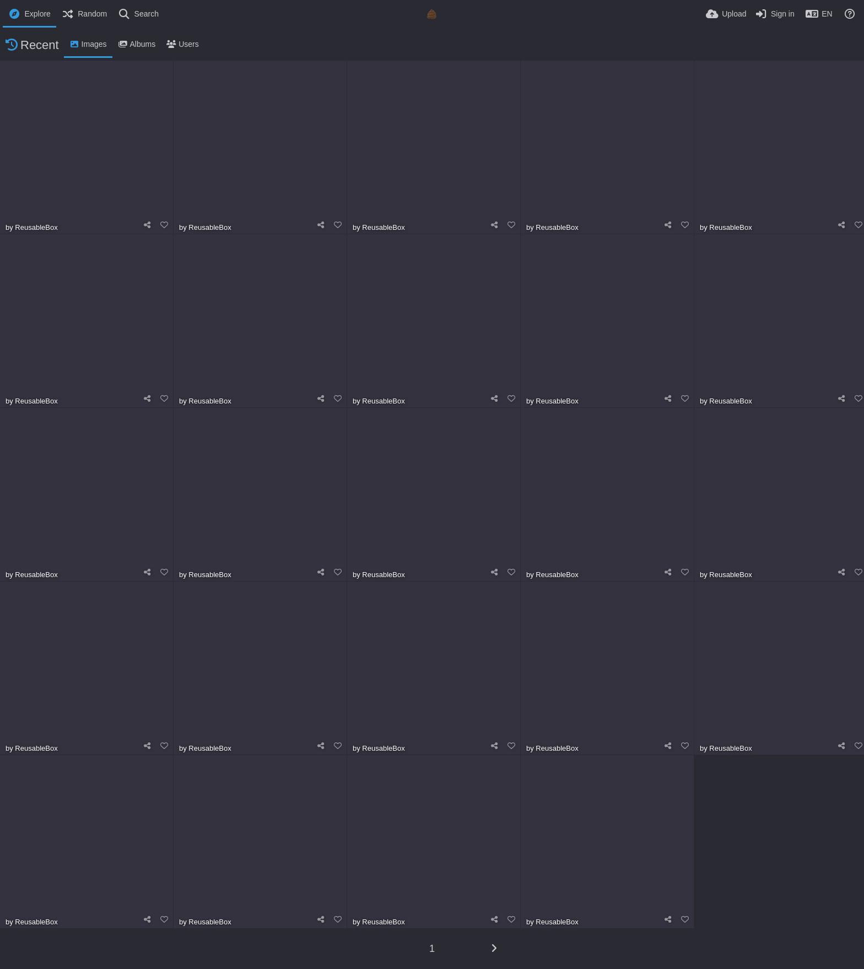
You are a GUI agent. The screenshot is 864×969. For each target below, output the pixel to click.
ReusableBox (36, 227)
